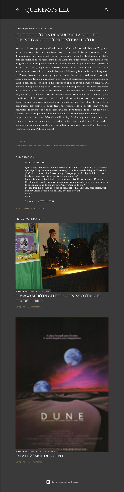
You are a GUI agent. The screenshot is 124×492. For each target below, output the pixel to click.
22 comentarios (35, 307)
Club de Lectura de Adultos (37, 145)
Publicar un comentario (30, 208)
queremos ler (47, 9)
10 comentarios (35, 462)
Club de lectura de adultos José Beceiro (69, 145)
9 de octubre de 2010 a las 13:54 (39, 201)
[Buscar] (106, 9)
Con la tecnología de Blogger (62, 482)
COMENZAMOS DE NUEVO (39, 455)
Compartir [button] (21, 141)
